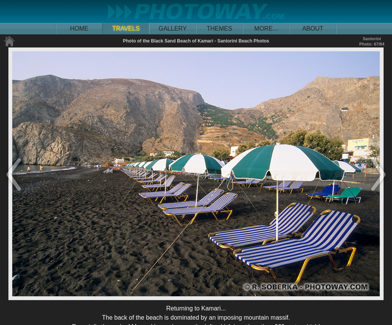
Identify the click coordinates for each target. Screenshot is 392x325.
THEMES (219, 28)
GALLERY (172, 28)
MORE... (266, 28)
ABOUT (312, 28)
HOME (79, 28)
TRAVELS (126, 28)
